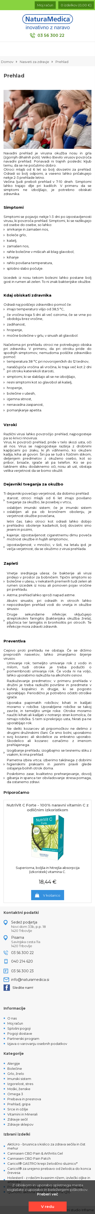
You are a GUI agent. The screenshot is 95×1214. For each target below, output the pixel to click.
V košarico (51, 895)
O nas (12, 1018)
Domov (7, 62)
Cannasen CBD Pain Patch (29, 1158)
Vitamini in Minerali (22, 1114)
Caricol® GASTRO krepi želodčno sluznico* (42, 1163)
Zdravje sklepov (20, 1124)
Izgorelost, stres (20, 1084)
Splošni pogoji (19, 1028)
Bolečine (14, 1068)
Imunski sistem (19, 1079)
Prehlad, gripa (18, 1104)
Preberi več (47, 1194)
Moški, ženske (18, 1089)
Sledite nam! (18, 987)
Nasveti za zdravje (34, 62)
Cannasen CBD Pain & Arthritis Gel (35, 1153)
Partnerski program (23, 1039)
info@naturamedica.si (30, 979)
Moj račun (15, 1023)
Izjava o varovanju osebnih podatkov (37, 1044)
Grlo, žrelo (15, 1074)
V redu (47, 1206)
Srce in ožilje (17, 1109)
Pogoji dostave (19, 1033)
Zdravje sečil (17, 1119)
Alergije (13, 1063)
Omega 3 (15, 1094)
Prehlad (61, 62)
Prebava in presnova (24, 1099)
